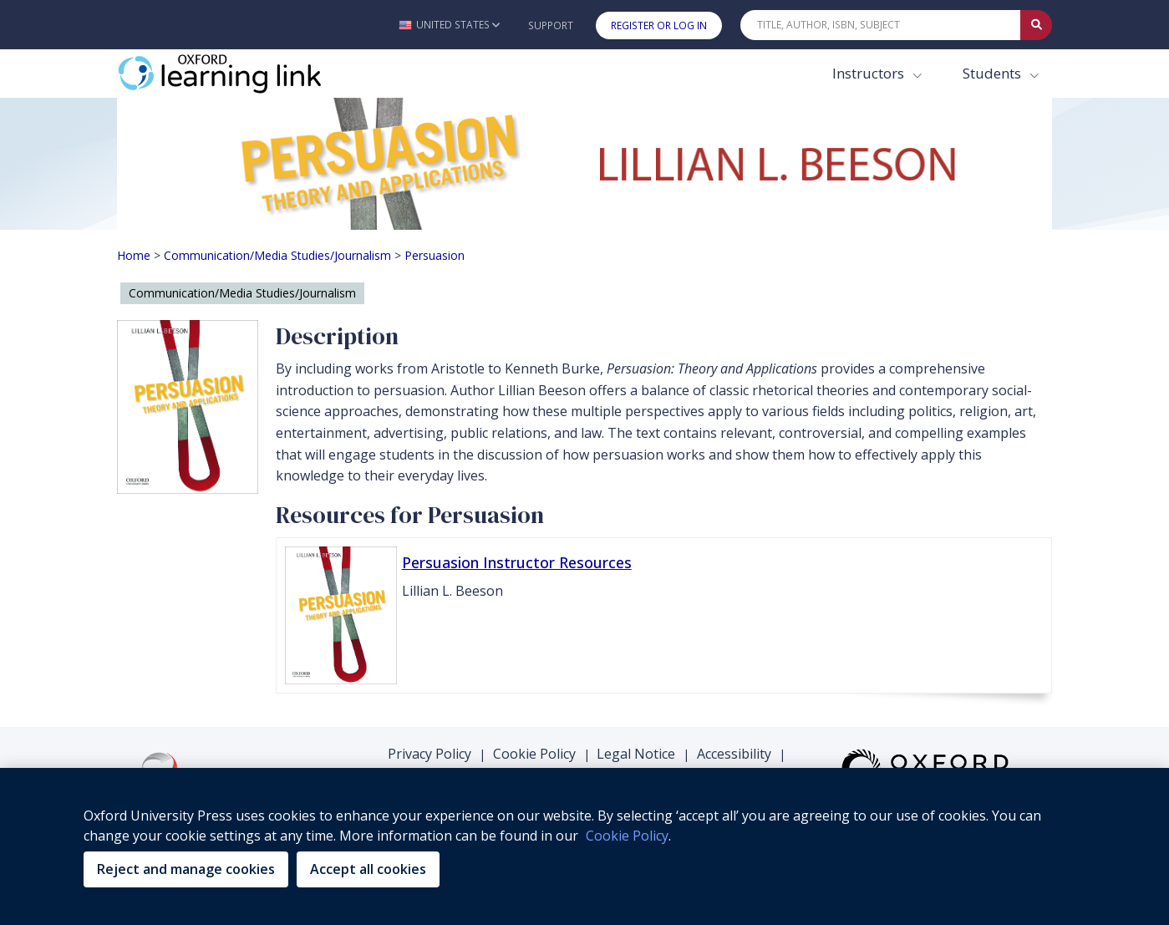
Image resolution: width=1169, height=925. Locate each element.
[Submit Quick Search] (1036, 25)
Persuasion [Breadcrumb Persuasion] (434, 255)
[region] (584, 846)
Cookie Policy (534, 754)
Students (993, 73)
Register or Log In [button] (659, 25)
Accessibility (734, 754)
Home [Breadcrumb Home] (133, 255)
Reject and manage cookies (186, 869)
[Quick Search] (880, 25)
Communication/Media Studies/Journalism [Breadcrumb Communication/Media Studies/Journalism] (277, 255)
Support (550, 25)
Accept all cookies (368, 869)
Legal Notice (636, 754)
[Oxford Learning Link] (242, 73)
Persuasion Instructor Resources (517, 562)
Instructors (869, 73)
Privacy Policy (429, 754)
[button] (449, 24)
